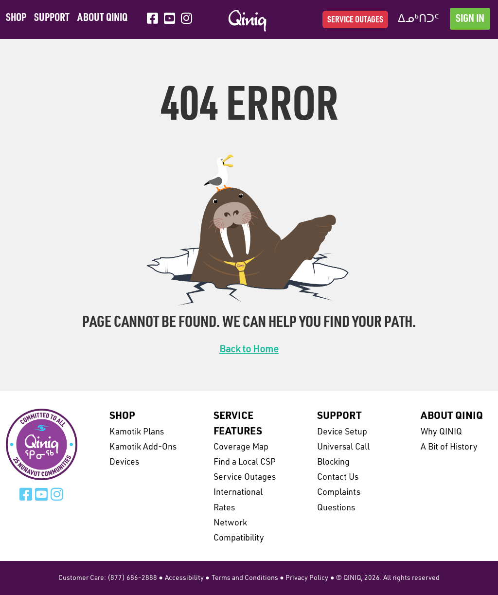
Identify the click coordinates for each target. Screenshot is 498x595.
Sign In (470, 19)
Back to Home (249, 350)
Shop (16, 18)
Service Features (237, 423)
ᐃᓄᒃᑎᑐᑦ (418, 19)
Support (52, 18)
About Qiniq (102, 18)
